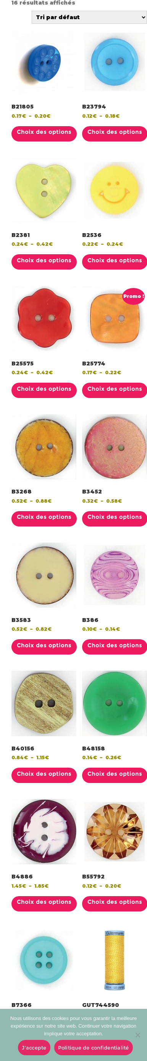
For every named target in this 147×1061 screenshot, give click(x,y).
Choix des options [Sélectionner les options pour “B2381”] (44, 260)
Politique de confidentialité (93, 1048)
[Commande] (89, 17)
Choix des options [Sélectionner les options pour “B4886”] (44, 901)
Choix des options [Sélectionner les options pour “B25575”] (44, 388)
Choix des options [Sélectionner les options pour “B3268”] (44, 516)
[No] (137, 1035)
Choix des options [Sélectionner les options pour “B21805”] (44, 131)
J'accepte (34, 1048)
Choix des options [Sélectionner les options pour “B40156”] (44, 773)
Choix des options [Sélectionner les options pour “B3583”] (44, 645)
